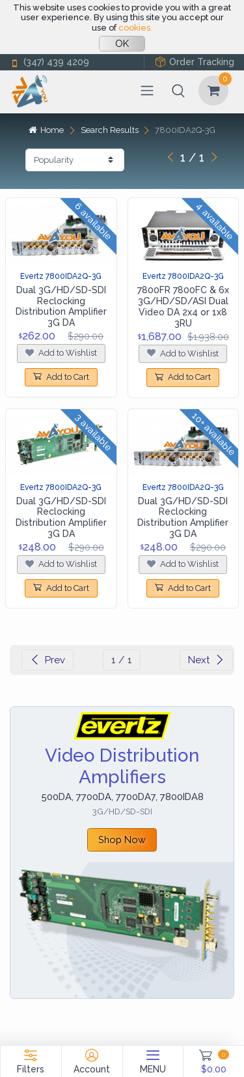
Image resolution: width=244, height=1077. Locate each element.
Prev (47, 660)
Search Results (110, 130)
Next (206, 660)
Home (46, 130)
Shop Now (122, 839)
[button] (178, 91)
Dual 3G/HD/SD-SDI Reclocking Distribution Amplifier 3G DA (61, 306)
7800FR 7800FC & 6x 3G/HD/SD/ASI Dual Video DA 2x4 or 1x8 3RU (183, 306)
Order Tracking (194, 62)
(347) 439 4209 (49, 62)
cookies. (135, 28)
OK (122, 44)
